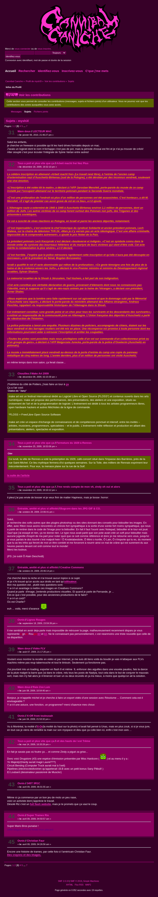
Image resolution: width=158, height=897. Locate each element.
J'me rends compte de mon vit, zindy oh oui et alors (88, 486)
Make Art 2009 (40, 373)
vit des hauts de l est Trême (73, 741)
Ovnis (21, 619)
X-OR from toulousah (40, 715)
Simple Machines (91, 881)
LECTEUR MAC (42, 131)
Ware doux (24, 131)
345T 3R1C (33, 783)
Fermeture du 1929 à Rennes (74, 442)
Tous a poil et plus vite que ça (35, 163)
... (24, 126)
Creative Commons (72, 567)
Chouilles (23, 373)
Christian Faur (36, 840)
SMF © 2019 (76, 881)
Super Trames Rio (38, 815)
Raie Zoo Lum (41, 687)
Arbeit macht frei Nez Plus (72, 163)
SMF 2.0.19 (63, 881)
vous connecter (22, 49)
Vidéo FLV (39, 648)
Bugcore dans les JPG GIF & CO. (80, 508)
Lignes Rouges (36, 619)
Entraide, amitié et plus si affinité (37, 508)
